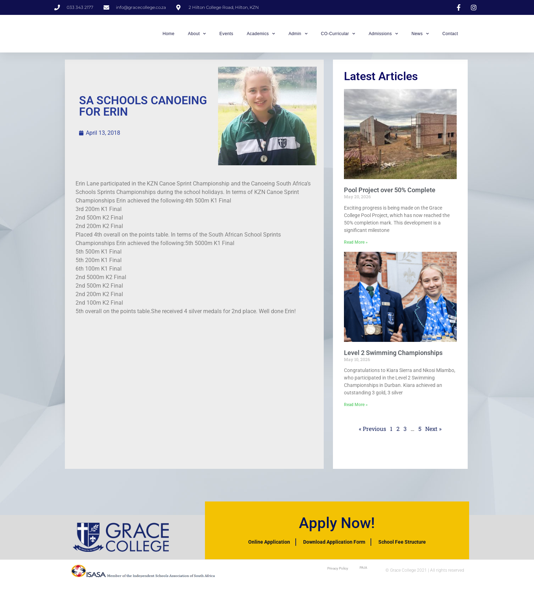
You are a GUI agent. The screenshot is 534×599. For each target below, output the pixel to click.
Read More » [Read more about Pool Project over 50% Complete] (356, 246)
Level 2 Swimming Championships (393, 357)
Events (226, 35)
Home (168, 35)
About (197, 36)
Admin (298, 36)
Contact (450, 35)
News (420, 36)
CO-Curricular (338, 36)
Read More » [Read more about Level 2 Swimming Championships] (356, 408)
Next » (433, 433)
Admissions (383, 36)
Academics (261, 36)
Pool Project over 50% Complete (389, 194)
